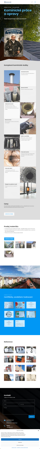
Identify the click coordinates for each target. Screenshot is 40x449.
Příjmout (20, 439)
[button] (38, 430)
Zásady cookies (14, 447)
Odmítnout (20, 442)
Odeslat (27, 416)
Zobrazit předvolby (20, 445)
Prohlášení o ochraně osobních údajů (22, 447)
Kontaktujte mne (9, 216)
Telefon (8, 425)
